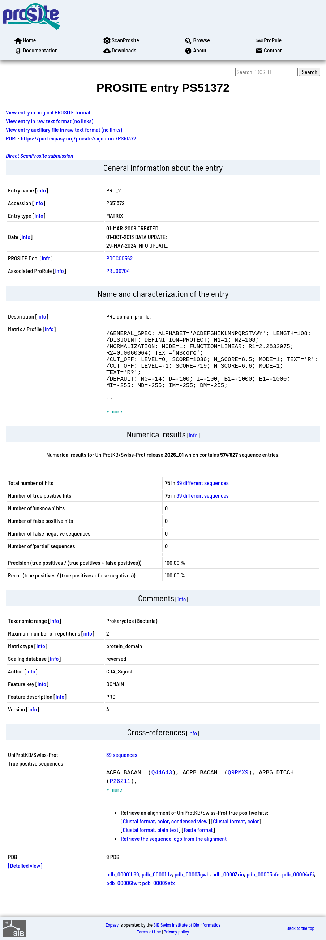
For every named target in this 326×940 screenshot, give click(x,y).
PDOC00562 (119, 258)
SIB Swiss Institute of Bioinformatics (187, 925)
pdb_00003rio (228, 888)
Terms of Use (149, 932)
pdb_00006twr (123, 897)
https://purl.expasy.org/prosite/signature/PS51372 (78, 138)
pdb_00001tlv (157, 888)
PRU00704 (118, 270)
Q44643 (161, 786)
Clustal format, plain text (151, 844)
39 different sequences (202, 497)
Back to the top (300, 928)
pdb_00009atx (158, 897)
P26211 (120, 795)
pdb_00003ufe (262, 888)
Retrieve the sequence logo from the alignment (174, 852)
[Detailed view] (25, 879)
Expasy (112, 925)
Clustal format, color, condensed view (165, 835)
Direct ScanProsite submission (39, 155)
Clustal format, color (236, 835)
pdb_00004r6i (298, 888)
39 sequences (121, 769)
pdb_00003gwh (192, 888)
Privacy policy (176, 932)
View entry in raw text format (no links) (49, 120)
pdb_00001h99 (122, 888)
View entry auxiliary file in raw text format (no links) (64, 129)
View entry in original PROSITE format (48, 112)
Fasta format (198, 844)
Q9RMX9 (238, 786)
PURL (12, 138)
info (41, 190)
